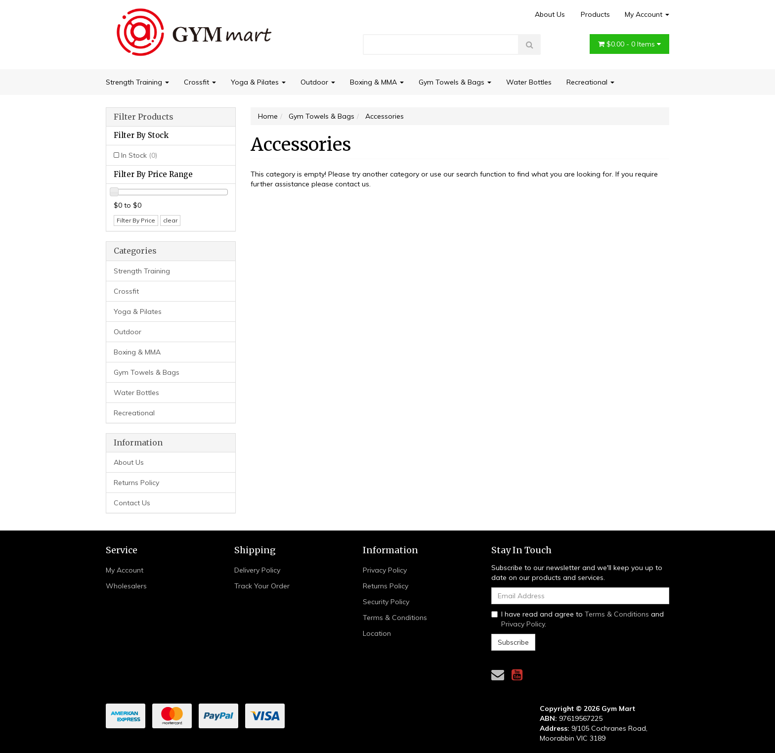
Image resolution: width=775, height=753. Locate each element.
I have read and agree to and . (577, 619)
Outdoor (318, 82)
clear (170, 220)
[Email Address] (580, 595)
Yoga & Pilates (258, 82)
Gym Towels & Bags (455, 82)
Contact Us (132, 502)
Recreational (590, 82)
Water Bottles (529, 82)
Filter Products (143, 117)
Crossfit (200, 82)
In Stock (139, 155)
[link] (517, 674)
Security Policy (386, 601)
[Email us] (497, 674)
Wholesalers (126, 585)
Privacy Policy (385, 570)
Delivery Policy (257, 570)
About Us (550, 14)
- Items (629, 44)
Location (377, 633)
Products (595, 14)
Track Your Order (262, 585)
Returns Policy (136, 482)
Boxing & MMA (377, 82)
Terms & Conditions (395, 617)
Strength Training (137, 82)
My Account (647, 14)
